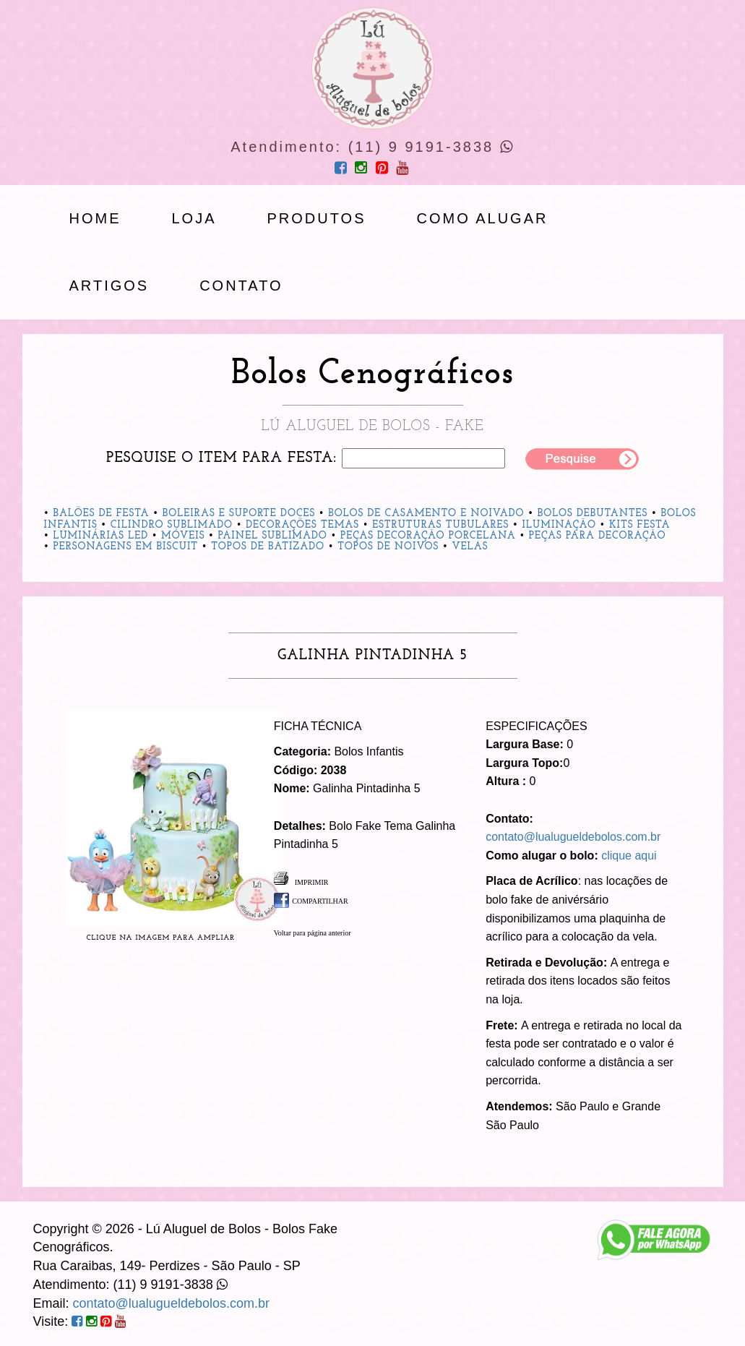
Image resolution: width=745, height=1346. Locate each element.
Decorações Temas (302, 525)
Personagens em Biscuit (125, 546)
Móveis (182, 536)
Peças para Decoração (597, 536)
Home (95, 218)
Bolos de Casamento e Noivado (426, 513)
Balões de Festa (101, 513)
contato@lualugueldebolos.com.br (573, 837)
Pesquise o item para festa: (221, 458)
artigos (109, 285)
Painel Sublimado (272, 536)
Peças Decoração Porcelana (428, 536)
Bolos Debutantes (593, 513)
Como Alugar (482, 218)
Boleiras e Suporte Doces (239, 513)
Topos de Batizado (267, 546)
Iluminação (559, 525)
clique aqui (629, 855)
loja (194, 218)
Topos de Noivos (388, 546)
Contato (241, 285)
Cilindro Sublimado (172, 525)
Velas (470, 546)
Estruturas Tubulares (440, 525)
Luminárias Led (100, 536)
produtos (316, 218)
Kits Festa (639, 525)
